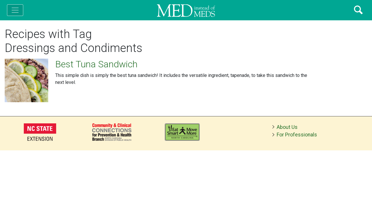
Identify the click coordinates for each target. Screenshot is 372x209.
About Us (287, 127)
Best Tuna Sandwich (96, 64)
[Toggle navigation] (15, 10)
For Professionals (297, 135)
